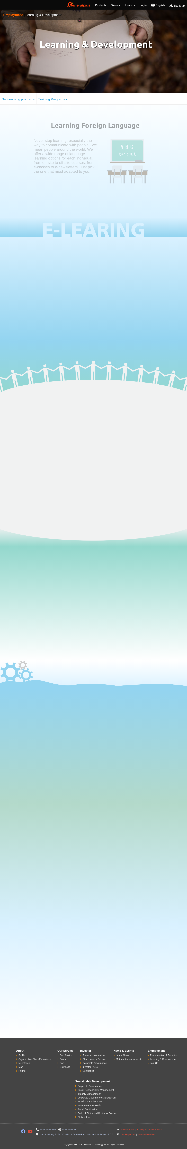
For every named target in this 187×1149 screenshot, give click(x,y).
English (158, 5)
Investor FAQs (90, 1067)
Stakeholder (84, 1117)
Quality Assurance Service (149, 1129)
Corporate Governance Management (97, 1097)
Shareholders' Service (94, 1059)
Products (100, 5)
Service (115, 5)
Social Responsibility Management (96, 1090)
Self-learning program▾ (18, 99)
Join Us (154, 1063)
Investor (130, 5)
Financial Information (94, 1055)
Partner (22, 1071)
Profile (22, 1055)
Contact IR (88, 1071)
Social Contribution (88, 1109)
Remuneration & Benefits (163, 1055)
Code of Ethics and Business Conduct (98, 1113)
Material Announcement (128, 1059)
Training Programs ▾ (52, 99)
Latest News (122, 1055)
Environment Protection (90, 1105)
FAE (62, 1063)
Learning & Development (163, 1059)
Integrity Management (89, 1094)
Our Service (66, 1055)
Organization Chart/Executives (35, 1059)
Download (65, 1067)
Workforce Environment (90, 1101)
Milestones (24, 1063)
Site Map (177, 5)
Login (143, 5)
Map (21, 1067)
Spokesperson (128, 1134)
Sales (63, 1059)
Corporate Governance (95, 1063)
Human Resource (146, 1134)
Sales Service (127, 1129)
